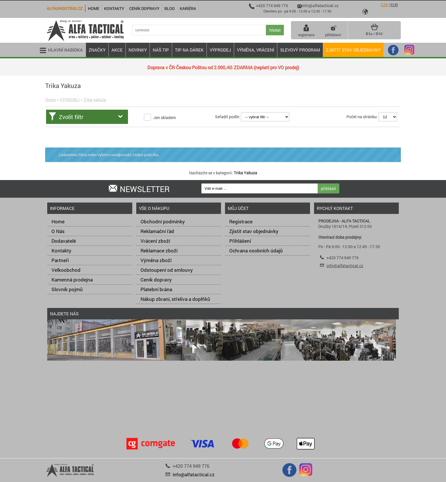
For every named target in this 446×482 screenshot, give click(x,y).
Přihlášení (240, 241)
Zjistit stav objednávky (353, 50)
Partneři (60, 260)
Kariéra (188, 8)
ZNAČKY (97, 50)
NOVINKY (138, 50)
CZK (384, 4)
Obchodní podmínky (163, 221)
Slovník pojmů (67, 289)
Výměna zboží (156, 260)
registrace (306, 30)
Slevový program (300, 50)
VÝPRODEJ (69, 99)
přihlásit (328, 188)
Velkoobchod (65, 270)
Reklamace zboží (159, 250)
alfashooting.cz (64, 8)
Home (50, 99)
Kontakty (61, 250)
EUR (394, 4)
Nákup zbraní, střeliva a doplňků (175, 299)
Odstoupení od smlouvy (167, 270)
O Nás (58, 231)
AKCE (117, 50)
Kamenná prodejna (72, 279)
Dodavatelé (63, 241)
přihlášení (333, 30)
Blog (169, 8)
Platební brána (156, 289)
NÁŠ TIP (161, 50)
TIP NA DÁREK (189, 50)
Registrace (241, 221)
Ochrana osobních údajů (256, 250)
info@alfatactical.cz (345, 265)
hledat (275, 30)
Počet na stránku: (362, 116)
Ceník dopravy (156, 279)
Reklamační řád (157, 231)
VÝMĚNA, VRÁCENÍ (255, 50)
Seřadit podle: (227, 116)
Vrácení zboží (155, 241)
